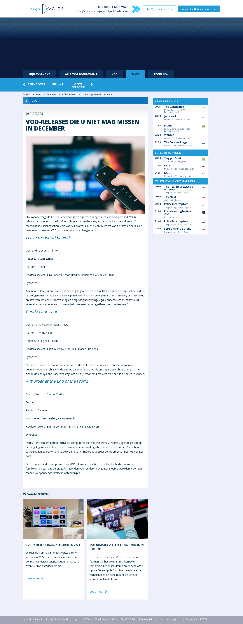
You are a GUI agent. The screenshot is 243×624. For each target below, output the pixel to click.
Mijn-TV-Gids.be (129, 619)
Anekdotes (36, 84)
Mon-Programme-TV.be (107, 619)
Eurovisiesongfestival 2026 (178, 213)
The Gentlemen (174, 106)
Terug (31, 101)
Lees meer (35, 578)
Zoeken (161, 74)
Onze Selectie (78, 85)
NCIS (167, 165)
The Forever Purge (175, 142)
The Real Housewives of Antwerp (179, 188)
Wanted (169, 135)
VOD (114, 74)
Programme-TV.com (82, 619)
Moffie (168, 125)
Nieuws (57, 84)
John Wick (170, 116)
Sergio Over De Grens (177, 228)
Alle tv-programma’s (81, 74)
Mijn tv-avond (39, 74)
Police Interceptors (176, 204)
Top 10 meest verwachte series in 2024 (53, 544)
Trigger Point (172, 158)
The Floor (170, 196)
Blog (135, 74)
